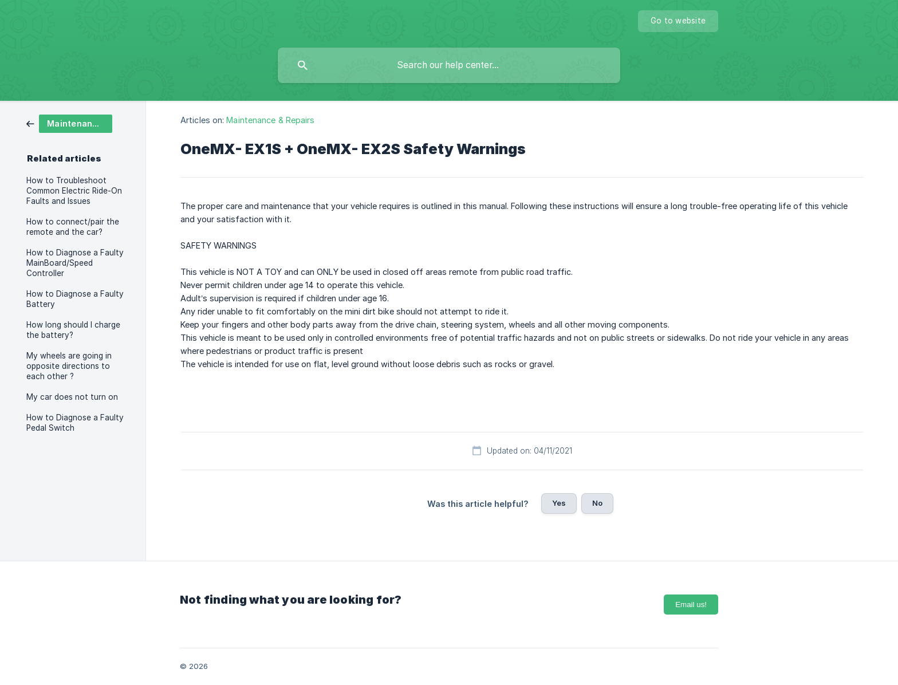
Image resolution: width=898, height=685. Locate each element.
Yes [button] (559, 502)
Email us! (691, 604)
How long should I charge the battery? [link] (73, 330)
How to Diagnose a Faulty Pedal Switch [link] (75, 422)
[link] (69, 122)
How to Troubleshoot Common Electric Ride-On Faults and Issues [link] (74, 191)
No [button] (597, 502)
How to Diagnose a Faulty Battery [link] (75, 299)
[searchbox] (449, 65)
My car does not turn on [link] (72, 396)
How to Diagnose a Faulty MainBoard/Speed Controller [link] (75, 263)
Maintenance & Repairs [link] (270, 120)
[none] (678, 21)
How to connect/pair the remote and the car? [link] (72, 227)
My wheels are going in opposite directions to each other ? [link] (69, 366)
